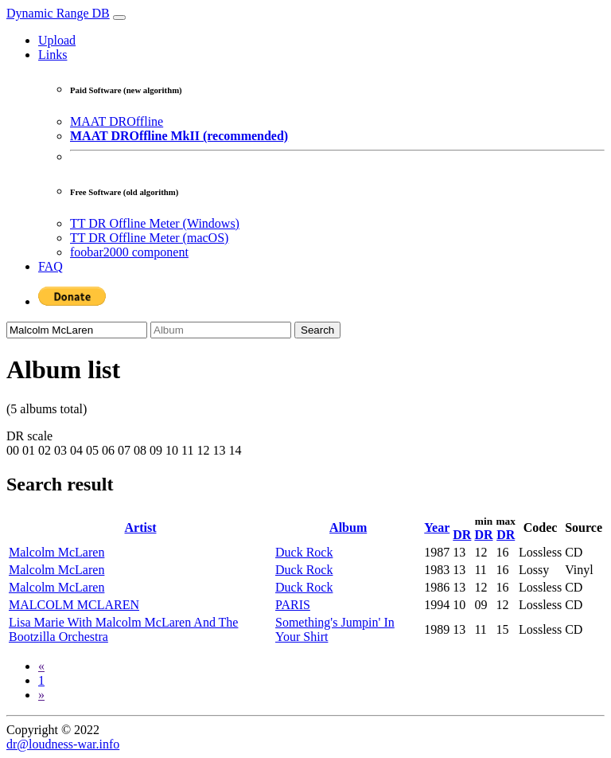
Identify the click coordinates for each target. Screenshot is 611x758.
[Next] (41, 694)
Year (436, 527)
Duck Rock (304, 552)
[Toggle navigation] (119, 17)
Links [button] (52, 54)
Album (348, 527)
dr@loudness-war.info (62, 744)
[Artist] (76, 330)
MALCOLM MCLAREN (74, 604)
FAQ (50, 266)
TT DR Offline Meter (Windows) (154, 223)
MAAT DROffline (116, 121)
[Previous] (41, 666)
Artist (141, 527)
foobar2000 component (129, 252)
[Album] (220, 330)
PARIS (292, 604)
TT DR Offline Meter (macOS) (149, 237)
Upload (57, 40)
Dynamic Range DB (58, 13)
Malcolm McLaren (56, 552)
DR (462, 534)
